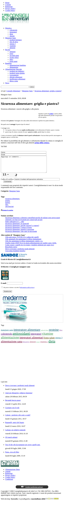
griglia (7, 204)
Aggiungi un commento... (26, 166)
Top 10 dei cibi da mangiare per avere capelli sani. (22, 448)
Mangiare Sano (10, 38)
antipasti (12, 52)
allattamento (14, 67)
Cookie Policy (10, 10)
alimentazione (10, 340)
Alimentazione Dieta (12, 473)
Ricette (7, 50)
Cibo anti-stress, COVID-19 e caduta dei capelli (22, 240)
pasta (11, 54)
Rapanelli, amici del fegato (14, 426)
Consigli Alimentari (13, 91)
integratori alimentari (31, 340)
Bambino (8, 63)
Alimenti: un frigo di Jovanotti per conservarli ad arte (23, 223)
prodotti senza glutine (17, 73)
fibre (60, 333)
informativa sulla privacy (27, 291)
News (7, 83)
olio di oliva (14, 42)
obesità (12, 36)
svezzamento (14, 75)
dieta (11, 34)
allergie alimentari (16, 77)
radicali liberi (44, 333)
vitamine (13, 46)
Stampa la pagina (7, 213)
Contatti (8, 5)
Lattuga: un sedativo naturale (15, 433)
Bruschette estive (11, 250)
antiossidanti (21, 337)
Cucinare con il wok (12, 411)
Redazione (9, 7)
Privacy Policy (10, 8)
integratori (13, 32)
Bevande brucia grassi (13, 403)
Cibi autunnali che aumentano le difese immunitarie (23, 242)
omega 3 (13, 44)
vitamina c (44, 345)
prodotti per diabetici (17, 71)
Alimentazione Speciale (13, 69)
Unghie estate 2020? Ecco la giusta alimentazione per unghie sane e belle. (31, 246)
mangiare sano (7, 333)
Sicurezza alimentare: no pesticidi (17, 227)
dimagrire (26, 345)
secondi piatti (14, 55)
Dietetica (8, 28)
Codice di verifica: (7, 182)
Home (7, 3)
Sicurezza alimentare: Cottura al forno (18, 231)
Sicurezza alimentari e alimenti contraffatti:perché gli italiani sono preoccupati (32, 221)
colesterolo (13, 30)
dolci (11, 59)
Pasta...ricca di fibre (12, 455)
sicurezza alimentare (12, 202)
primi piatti (13, 61)
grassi (38, 345)
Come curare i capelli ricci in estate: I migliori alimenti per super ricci (29, 248)
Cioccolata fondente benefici (15, 254)
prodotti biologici (16, 40)
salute (52, 341)
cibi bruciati (9, 210)
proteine (54, 333)
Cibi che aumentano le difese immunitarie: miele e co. (24, 244)
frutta (46, 341)
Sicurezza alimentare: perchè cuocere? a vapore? (22, 229)
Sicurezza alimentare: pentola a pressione (19, 233)
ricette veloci (14, 57)
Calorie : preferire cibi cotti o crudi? (17, 418)
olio (6, 208)
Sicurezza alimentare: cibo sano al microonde (21, 235)
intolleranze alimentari (17, 79)
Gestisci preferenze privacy (32, 490)
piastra (7, 206)
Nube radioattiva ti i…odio (14, 225)
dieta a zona (14, 81)
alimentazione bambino (18, 65)
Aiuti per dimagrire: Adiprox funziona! (18, 396)
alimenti (12, 48)
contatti (7, 475)
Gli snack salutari (11, 440)
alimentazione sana (11, 344)
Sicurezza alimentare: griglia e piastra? (48, 91)
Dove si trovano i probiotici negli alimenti (20, 252)
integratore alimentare (27, 333)
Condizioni (9, 482)
